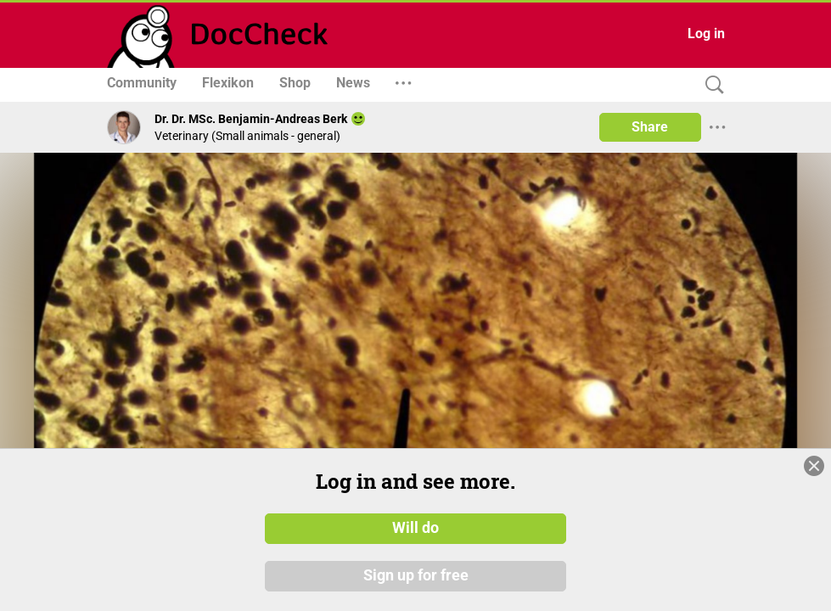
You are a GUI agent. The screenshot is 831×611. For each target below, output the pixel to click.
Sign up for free (416, 576)
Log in (706, 33)
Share (650, 127)
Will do (415, 528)
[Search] (710, 85)
